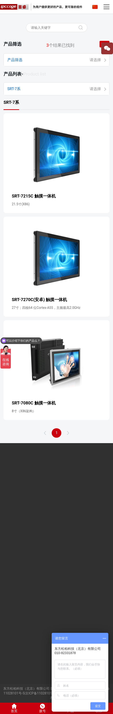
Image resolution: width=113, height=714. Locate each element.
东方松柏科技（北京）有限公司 (26, 688)
